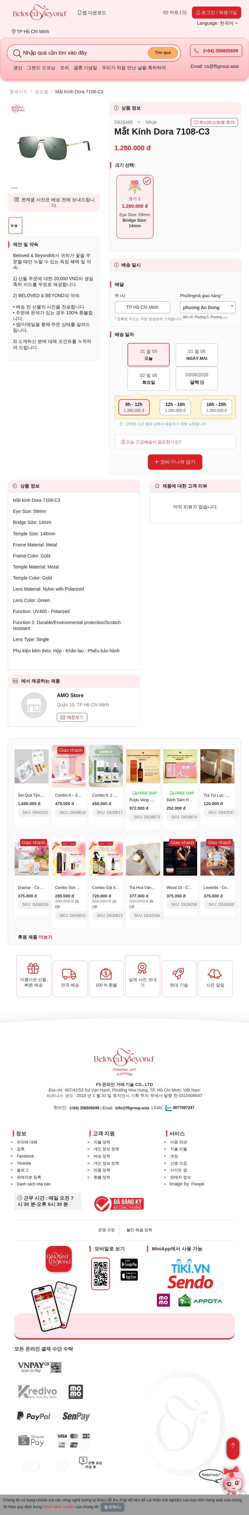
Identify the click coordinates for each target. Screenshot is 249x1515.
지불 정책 (102, 1142)
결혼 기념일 (86, 67)
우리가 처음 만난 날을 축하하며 (134, 67)
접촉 (21, 1149)
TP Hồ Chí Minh (30, 31)
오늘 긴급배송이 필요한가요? (151, 441)
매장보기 (72, 717)
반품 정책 (102, 1170)
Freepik (197, 1184)
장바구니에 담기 (175, 461)
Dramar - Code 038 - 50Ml (40, 887)
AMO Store (70, 695)
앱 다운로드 (92, 12)
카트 (175, 12)
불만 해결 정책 (139, 1230)
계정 (174, 1156)
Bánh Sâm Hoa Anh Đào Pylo (192, 800)
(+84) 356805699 (216, 50)
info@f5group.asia (132, 1108)
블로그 (23, 1170)
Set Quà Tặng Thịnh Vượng (41, 795)
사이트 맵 (178, 1170)
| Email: (91, 1108)
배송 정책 (102, 1156)
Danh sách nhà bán (34, 1184)
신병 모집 (178, 1163)
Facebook (25, 1156)
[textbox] (207, 312)
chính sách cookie (58, 1507)
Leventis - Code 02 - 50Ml (226, 887)
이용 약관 (178, 1142)
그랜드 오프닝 (41, 67)
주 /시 (120, 295)
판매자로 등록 (29, 1177)
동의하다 (112, 1507)
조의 (64, 67)
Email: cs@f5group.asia (215, 66)
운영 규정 (106, 1230)
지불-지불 (178, 1149)
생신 (17, 67)
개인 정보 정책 (106, 1149)
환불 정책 (102, 1177)
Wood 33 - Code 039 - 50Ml (190, 887)
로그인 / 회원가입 (216, 12)
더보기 (45, 937)
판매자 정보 (180, 1177)
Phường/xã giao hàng (200, 295)
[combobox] (208, 307)
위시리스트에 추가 (214, 122)
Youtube (24, 1163)
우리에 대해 (27, 1142)
